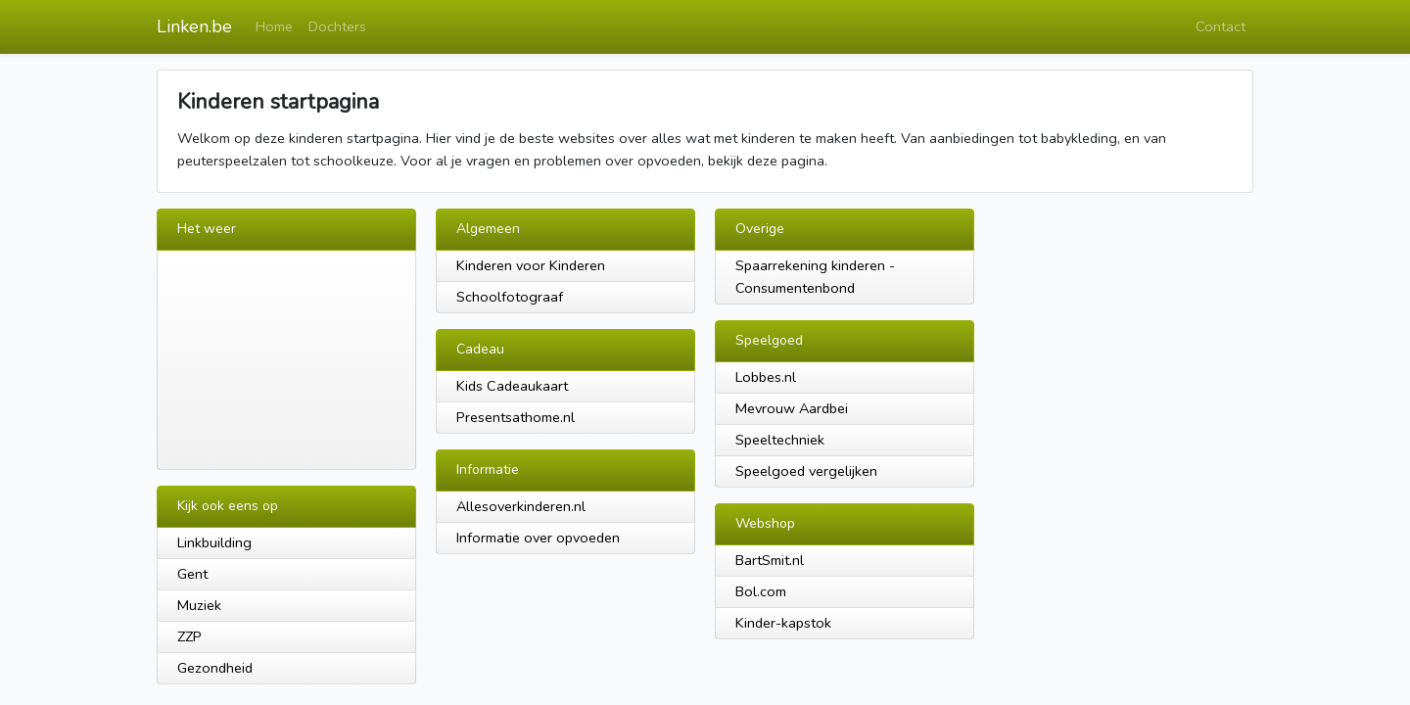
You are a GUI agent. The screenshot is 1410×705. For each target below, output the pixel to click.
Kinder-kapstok (783, 623)
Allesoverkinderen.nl (521, 506)
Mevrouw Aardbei (791, 408)
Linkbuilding (214, 542)
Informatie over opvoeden (538, 537)
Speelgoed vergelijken (806, 471)
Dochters (337, 26)
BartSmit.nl (769, 560)
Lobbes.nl (765, 377)
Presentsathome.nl (515, 417)
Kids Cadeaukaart (512, 386)
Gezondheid (215, 668)
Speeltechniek (779, 439)
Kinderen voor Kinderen (530, 265)
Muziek (199, 605)
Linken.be (194, 26)
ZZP (189, 636)
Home (274, 26)
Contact (1221, 26)
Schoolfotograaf (509, 296)
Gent (192, 574)
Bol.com (760, 591)
